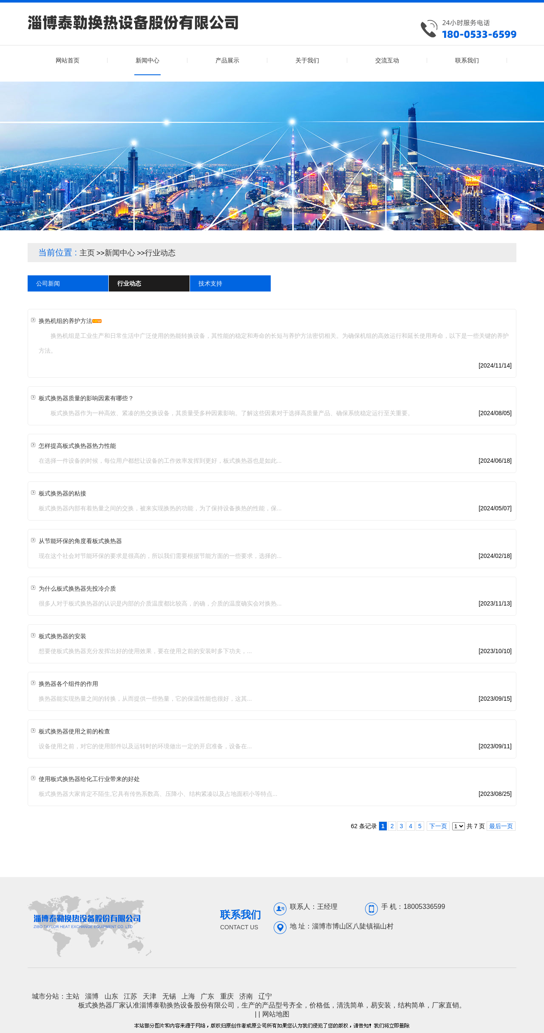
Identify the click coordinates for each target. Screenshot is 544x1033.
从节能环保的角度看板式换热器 (80, 541)
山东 (111, 996)
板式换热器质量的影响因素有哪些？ (86, 398)
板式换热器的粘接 (62, 493)
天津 (149, 996)
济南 (246, 996)
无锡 (169, 996)
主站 (72, 996)
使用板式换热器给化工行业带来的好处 (89, 778)
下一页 (438, 826)
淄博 (92, 996)
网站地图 (275, 1014)
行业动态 (160, 253)
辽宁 (265, 996)
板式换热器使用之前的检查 (74, 731)
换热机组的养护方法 (65, 320)
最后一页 (501, 826)
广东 (207, 996)
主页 (87, 253)
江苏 (130, 996)
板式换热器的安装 (62, 636)
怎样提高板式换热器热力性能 (77, 445)
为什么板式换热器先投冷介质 (77, 588)
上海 (188, 996)
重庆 (227, 996)
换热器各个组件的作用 (68, 683)
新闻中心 (120, 253)
